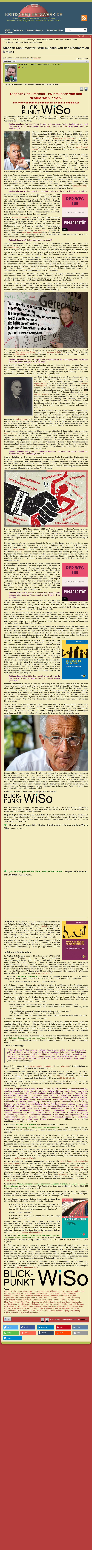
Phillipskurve (79, 1304)
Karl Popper (44, 230)
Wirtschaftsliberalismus (29, 1313)
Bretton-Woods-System (26, 1291)
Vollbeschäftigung (62, 1311)
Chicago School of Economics (61, 1291)
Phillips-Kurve (68, 1304)
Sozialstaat (75, 1308)
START (7, 30)
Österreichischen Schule (26, 352)
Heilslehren (45, 1295)
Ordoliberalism (23, 1304)
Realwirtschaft (62, 1306)
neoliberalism (77, 1302)
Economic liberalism (52, 1293)
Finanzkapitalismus (68, 1293)
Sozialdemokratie (45, 1308)
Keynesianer (30, 1298)
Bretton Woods (10, 1291)
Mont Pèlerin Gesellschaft (33, 232)
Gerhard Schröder (33, 1295)
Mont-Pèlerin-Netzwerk (30, 1302)
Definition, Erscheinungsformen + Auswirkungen (24, 42)
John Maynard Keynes (67, 1295)
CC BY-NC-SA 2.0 (43, 973)
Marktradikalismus (39, 1300)
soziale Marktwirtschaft (61, 1308)
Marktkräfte (27, 1300)
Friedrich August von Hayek (14, 1295)
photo (60, 1076)
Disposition (40, 1293)
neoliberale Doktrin (64, 1302)
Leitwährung (75, 1298)
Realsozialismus (49, 1306)
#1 (87, 61)
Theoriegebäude (28, 1311)
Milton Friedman (11, 433)
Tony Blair (39, 1311)
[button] (10, 1327)
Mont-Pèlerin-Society (20, 217)
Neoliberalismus (10, 1304)
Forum (15, 40)
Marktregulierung (54, 1300)
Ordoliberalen (13, 248)
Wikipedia (63, 1174)
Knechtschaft (54, 1298)
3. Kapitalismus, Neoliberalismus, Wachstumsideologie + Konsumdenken (49, 40)
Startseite (6, 40)
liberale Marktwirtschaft (13, 1300)
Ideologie (54, 1295)
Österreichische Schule (52, 1304)
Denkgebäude (79, 1291)
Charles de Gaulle (22, 419)
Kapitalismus (9, 1298)
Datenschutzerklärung (55, 30)
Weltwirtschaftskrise (12, 1313)
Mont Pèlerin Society (12, 1302)
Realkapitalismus (35, 1306)
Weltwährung (75, 1311)
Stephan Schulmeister (12, 1311)
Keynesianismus (41, 383)
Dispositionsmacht (80, 186)
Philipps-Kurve (19, 550)
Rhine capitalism (31, 1308)
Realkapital (79, 1168)
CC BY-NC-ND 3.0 (67, 1078)
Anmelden (37, 58)
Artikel (44, 926)
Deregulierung (29, 1293)
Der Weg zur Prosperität (13, 1293)
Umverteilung (49, 1311)
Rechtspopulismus (76, 1306)
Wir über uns (18, 30)
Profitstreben (23, 1306)
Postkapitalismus (10, 1306)
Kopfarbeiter (65, 1298)
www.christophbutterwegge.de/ (42, 1066)
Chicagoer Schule (54, 352)
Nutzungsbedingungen (34, 30)
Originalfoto (65, 1066)
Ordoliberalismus (20, 354)
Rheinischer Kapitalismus (64, 138)
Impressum (9, 33)
